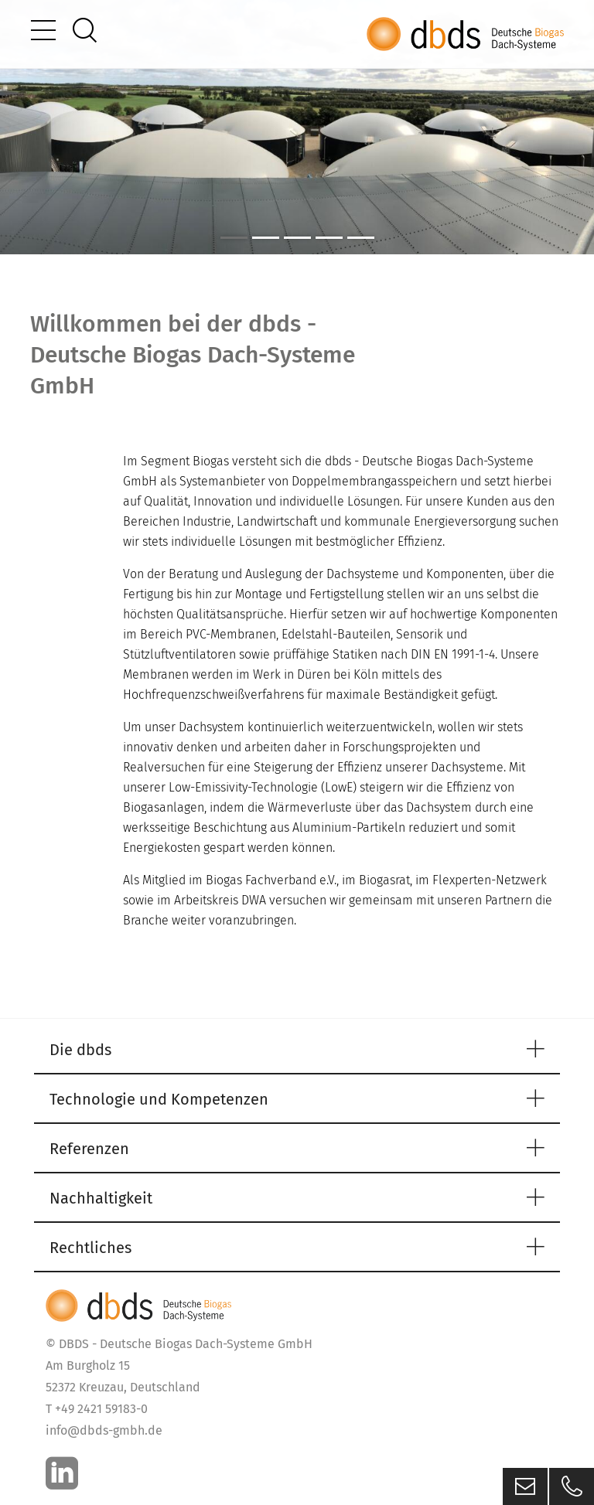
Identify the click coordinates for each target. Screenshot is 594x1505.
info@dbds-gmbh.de (104, 1430)
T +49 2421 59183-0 (97, 1408)
